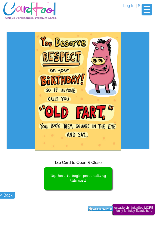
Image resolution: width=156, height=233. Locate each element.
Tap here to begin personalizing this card (78, 178)
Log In (128, 6)
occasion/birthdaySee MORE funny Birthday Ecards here (133, 209)
